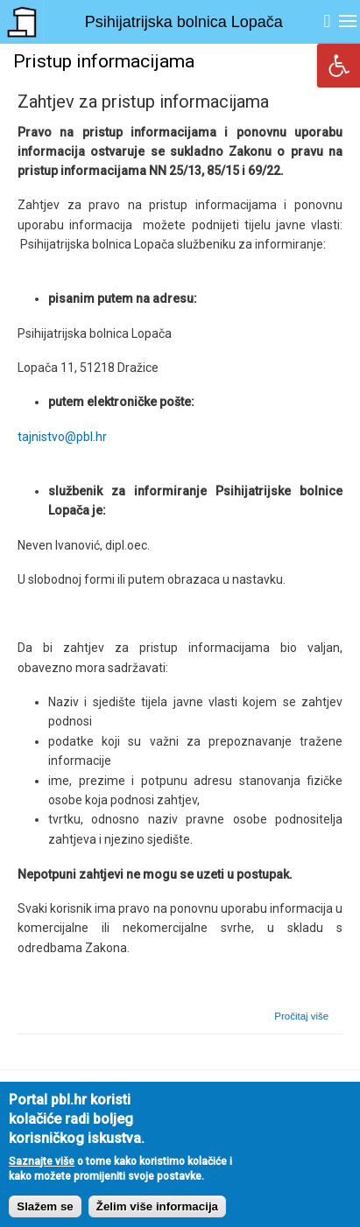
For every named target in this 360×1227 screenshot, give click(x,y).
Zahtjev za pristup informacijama (143, 101)
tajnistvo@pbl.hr (62, 437)
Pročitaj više (301, 1016)
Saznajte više (41, 1173)
